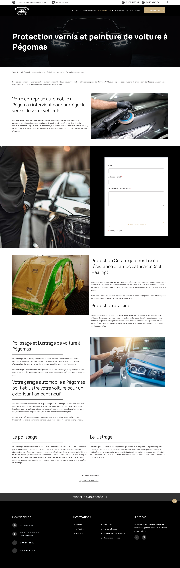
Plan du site (107, 524)
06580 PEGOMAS (32, 2)
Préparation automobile (88, 480)
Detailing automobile (55, 72)
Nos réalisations (121, 10)
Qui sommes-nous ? (88, 10)
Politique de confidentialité (113, 533)
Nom (110, 165)
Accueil (75, 10)
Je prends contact (155, 10)
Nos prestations (104, 10)
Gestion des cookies (110, 538)
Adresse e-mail (115, 177)
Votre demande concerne (119, 188)
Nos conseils (135, 10)
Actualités (79, 529)
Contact (78, 533)
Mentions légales (109, 529)
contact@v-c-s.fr (62, 2)
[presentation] (126, 219)
